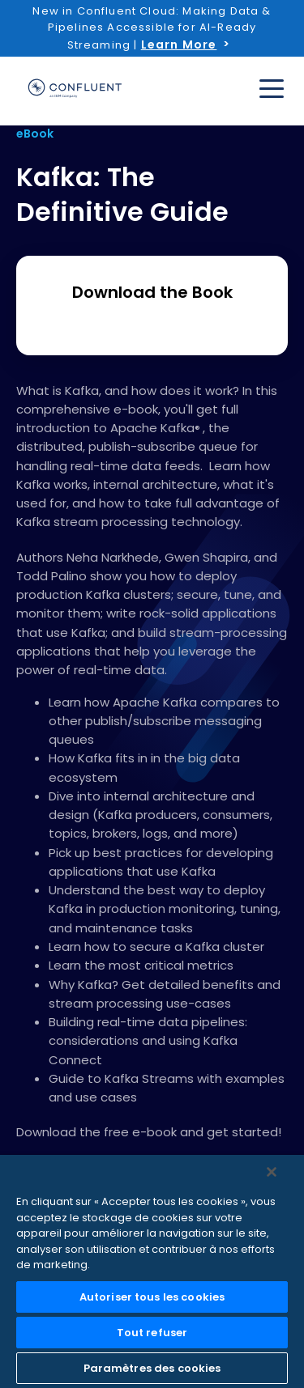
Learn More (179, 44)
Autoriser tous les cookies (152, 1297)
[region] (152, 1271)
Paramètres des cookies (152, 1368)
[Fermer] (271, 1172)
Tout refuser (152, 1332)
